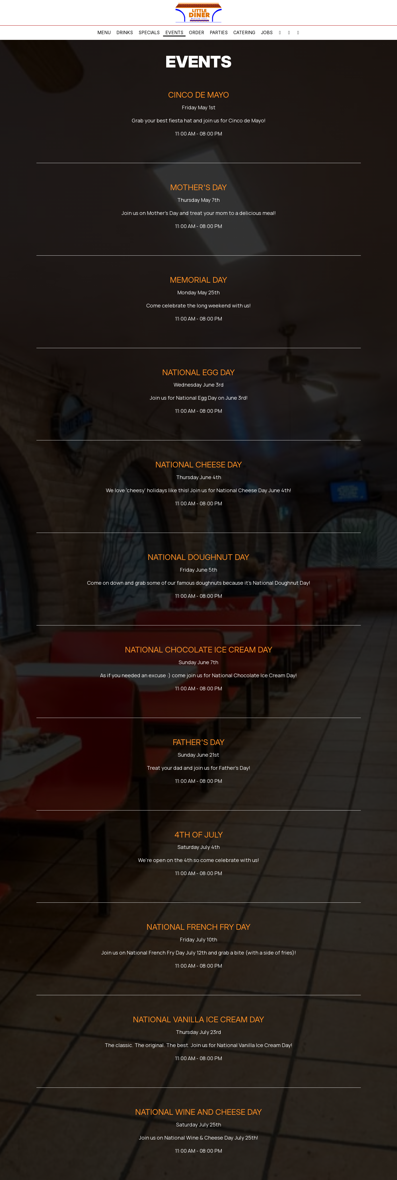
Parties (219, 32)
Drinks (124, 32)
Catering (244, 32)
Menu (104, 32)
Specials (149, 32)
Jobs (267, 32)
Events (174, 32)
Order (196, 32)
